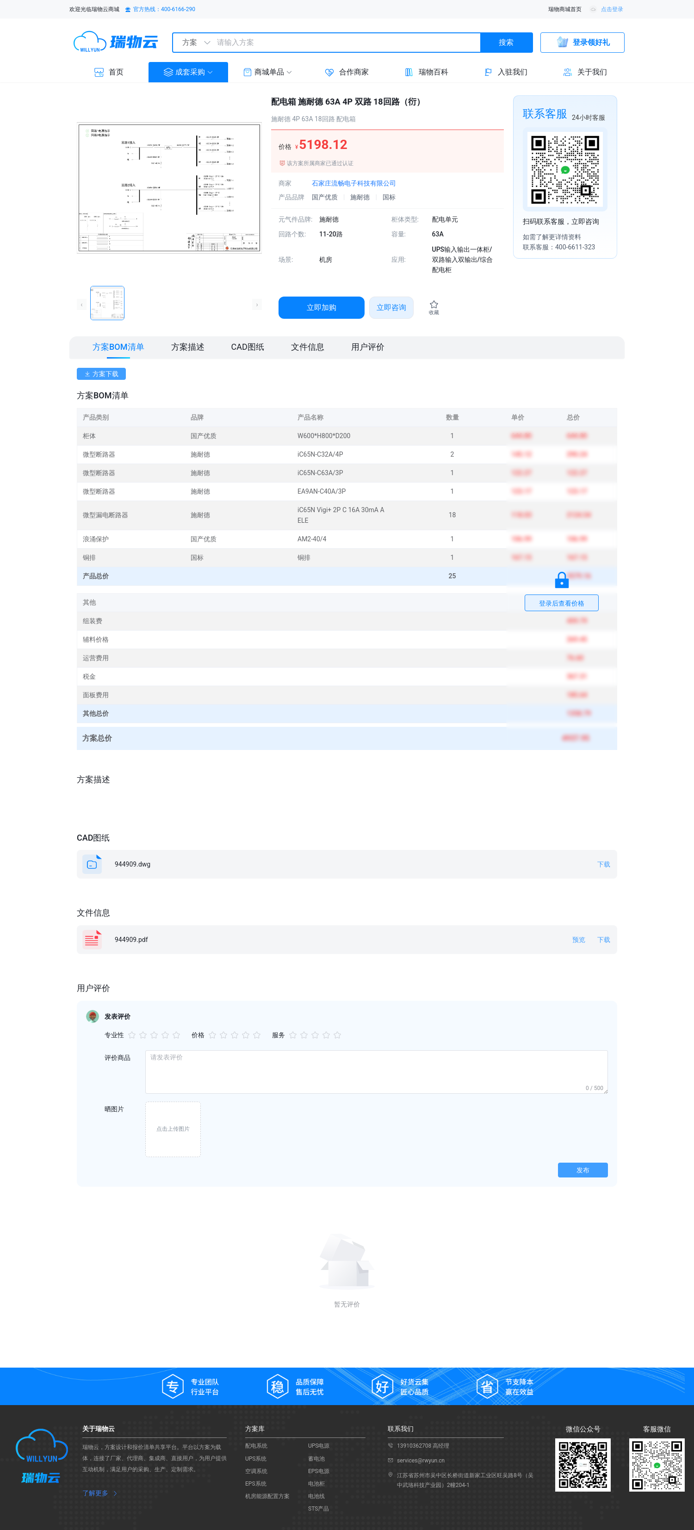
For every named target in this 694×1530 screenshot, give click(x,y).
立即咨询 (391, 307)
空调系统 (256, 1471)
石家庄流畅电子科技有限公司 (354, 183)
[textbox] (345, 42)
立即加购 (321, 307)
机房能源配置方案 (267, 1496)
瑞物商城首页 (565, 9)
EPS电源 (318, 1471)
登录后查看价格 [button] (561, 603)
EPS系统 (255, 1483)
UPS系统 (255, 1459)
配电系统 (256, 1446)
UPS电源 (318, 1446)
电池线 (316, 1496)
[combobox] (352, 42)
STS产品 (318, 1508)
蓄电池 (316, 1459)
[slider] (155, 1035)
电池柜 (316, 1483)
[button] (188, 72)
